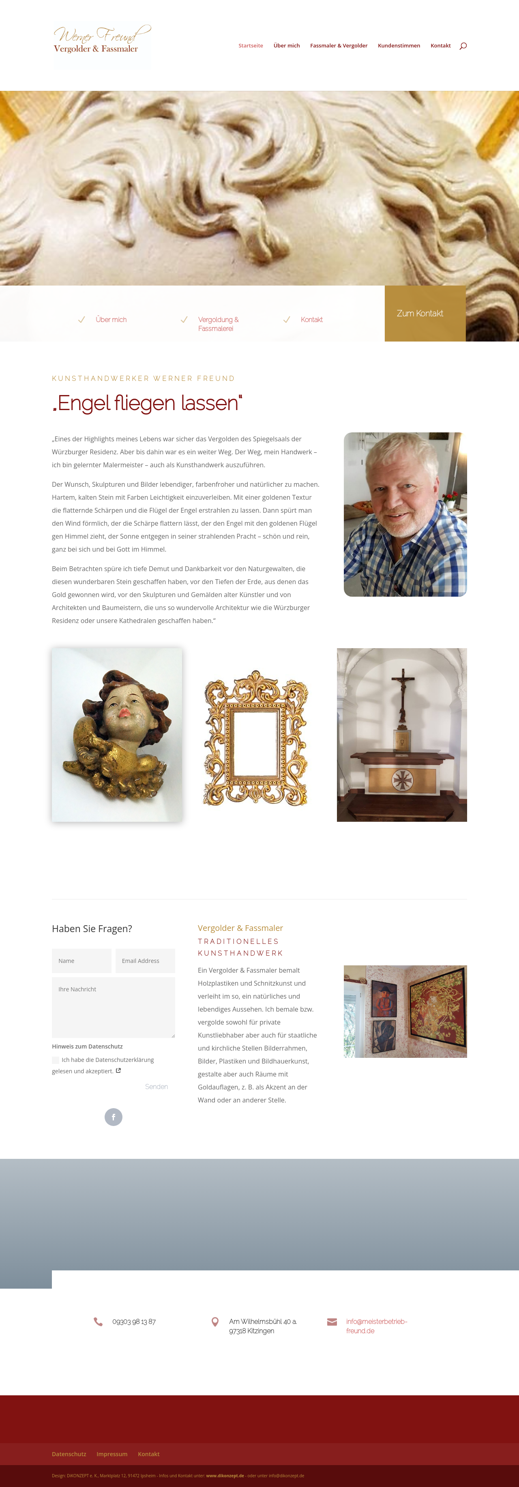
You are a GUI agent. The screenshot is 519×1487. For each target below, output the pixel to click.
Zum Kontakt (405, 313)
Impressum (112, 1454)
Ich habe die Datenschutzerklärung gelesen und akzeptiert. (103, 1065)
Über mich (287, 46)
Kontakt (441, 46)
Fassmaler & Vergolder (338, 46)
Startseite (250, 46)
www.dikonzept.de (225, 1475)
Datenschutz (69, 1454)
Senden (156, 1087)
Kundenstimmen (399, 46)
